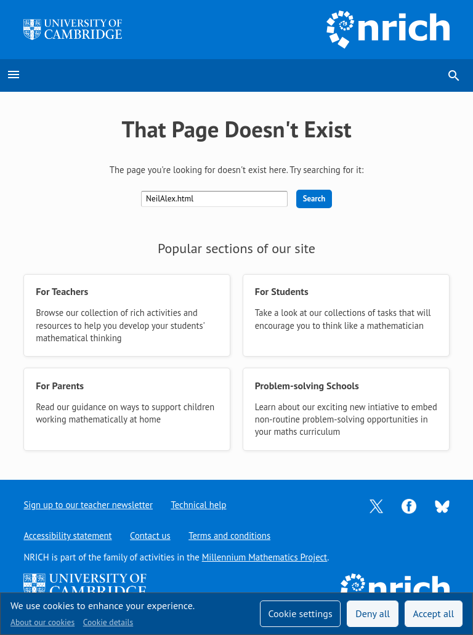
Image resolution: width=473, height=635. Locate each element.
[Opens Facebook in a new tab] (409, 505)
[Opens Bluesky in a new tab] (442, 505)
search (454, 75)
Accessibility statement (67, 535)
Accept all (434, 613)
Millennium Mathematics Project (265, 557)
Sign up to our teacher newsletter (88, 505)
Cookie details (108, 622)
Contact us (150, 535)
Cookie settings (300, 613)
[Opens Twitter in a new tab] (376, 505)
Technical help (199, 505)
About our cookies (42, 622)
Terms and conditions (230, 535)
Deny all (372, 613)
